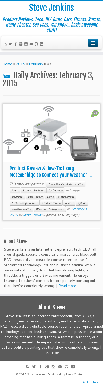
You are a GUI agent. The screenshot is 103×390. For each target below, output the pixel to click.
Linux (15, 190)
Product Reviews (33, 190)
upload (82, 203)
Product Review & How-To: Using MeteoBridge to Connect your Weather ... (51, 171)
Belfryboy (18, 196)
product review (51, 203)
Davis (50, 196)
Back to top (90, 382)
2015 (20, 63)
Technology (55, 190)
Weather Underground (50, 209)
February (36, 63)
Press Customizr (77, 374)
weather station (21, 209)
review (69, 203)
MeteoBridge (66, 196)
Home (7, 63)
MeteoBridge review (25, 203)
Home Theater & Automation (65, 184)
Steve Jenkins (51, 8)
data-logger (35, 196)
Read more (67, 285)
